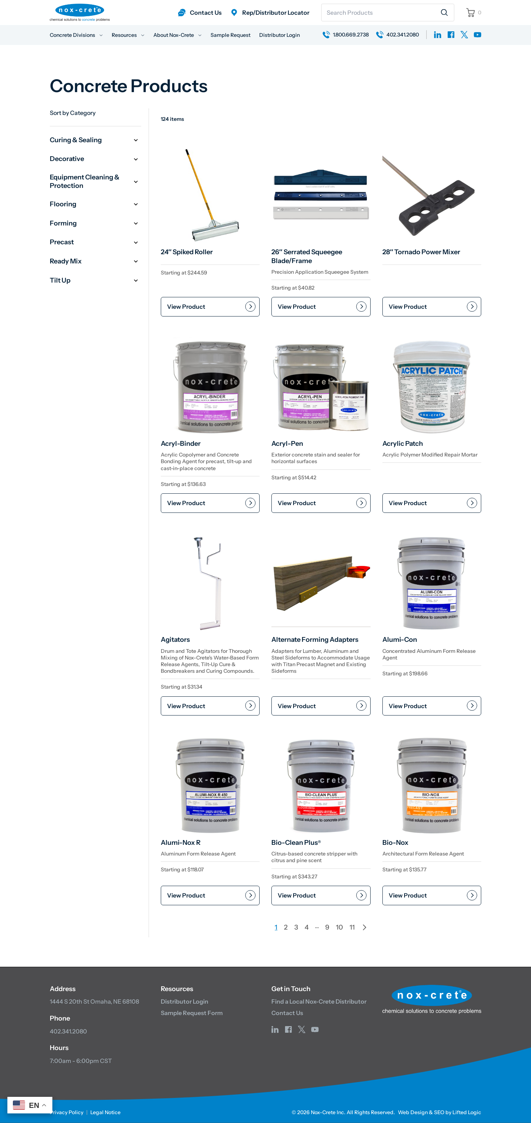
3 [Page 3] (296, 927)
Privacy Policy (66, 1112)
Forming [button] (95, 223)
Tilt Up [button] (95, 281)
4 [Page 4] (307, 927)
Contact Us (287, 1013)
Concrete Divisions (76, 35)
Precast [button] (95, 242)
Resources (128, 35)
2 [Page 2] (286, 927)
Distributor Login (279, 35)
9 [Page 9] (327, 927)
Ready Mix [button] (95, 261)
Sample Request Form (192, 1013)
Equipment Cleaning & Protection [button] (95, 181)
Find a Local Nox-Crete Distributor (319, 1001)
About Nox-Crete (177, 35)
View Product (186, 306)
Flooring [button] (95, 204)
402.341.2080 (68, 1031)
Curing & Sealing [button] (95, 140)
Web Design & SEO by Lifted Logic (439, 1112)
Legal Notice (105, 1112)
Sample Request (230, 35)
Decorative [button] (95, 159)
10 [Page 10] (339, 927)
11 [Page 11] (352, 927)
